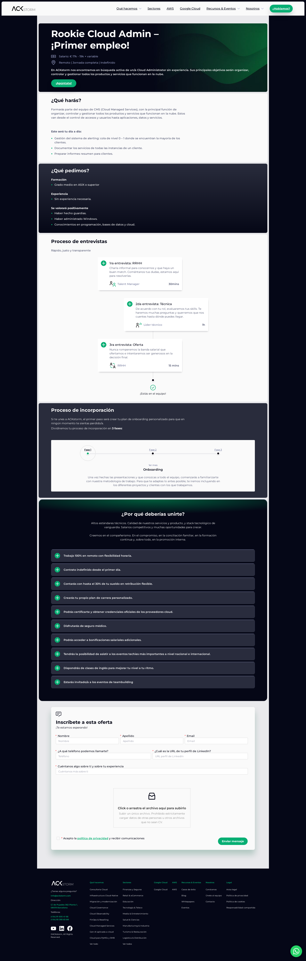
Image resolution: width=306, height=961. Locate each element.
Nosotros (253, 8)
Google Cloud (190, 8)
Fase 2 (153, 449)
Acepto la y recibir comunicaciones (102, 838)
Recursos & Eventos (221, 8)
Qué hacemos (127, 8)
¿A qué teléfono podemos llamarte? (83, 751)
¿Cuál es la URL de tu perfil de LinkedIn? (183, 751)
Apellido (128, 736)
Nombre (63, 736)
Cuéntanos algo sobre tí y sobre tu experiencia (91, 766)
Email (191, 736)
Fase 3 (218, 449)
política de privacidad (92, 838)
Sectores (154, 8)
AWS (170, 8)
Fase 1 (87, 449)
